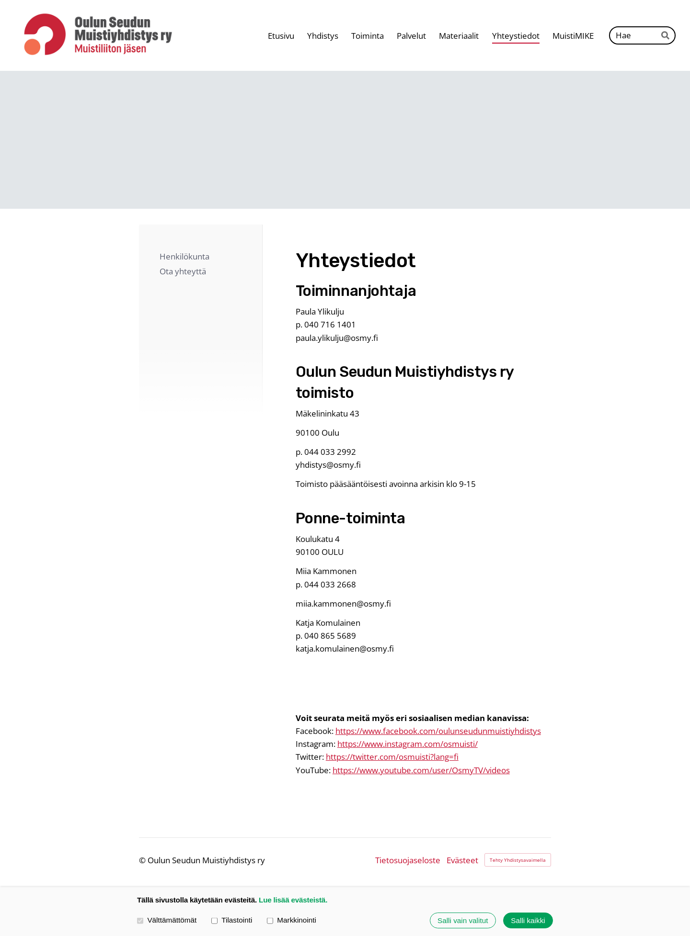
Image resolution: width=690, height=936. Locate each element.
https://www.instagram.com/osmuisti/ (407, 743)
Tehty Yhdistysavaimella (518, 860)
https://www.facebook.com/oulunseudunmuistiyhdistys (438, 730)
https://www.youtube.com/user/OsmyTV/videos (421, 770)
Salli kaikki (528, 920)
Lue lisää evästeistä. (293, 900)
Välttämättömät (166, 920)
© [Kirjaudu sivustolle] (143, 860)
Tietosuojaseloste (407, 860)
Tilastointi (231, 920)
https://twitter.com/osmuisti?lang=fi (392, 756)
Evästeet (462, 860)
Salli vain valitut (462, 920)
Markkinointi (291, 920)
